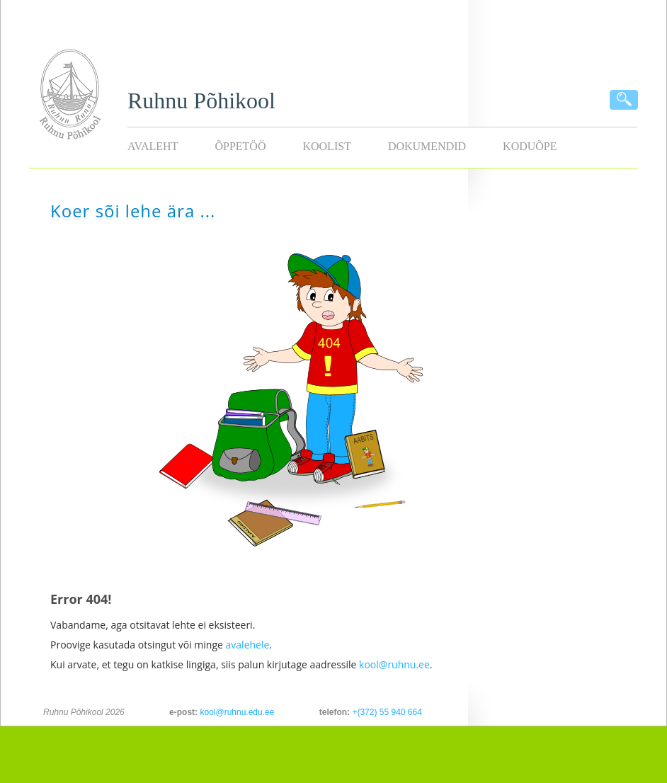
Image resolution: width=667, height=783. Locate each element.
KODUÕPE (530, 146)
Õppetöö (240, 146)
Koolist (326, 146)
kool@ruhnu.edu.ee (237, 712)
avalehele (248, 644)
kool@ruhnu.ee (394, 664)
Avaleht (152, 146)
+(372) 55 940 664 (386, 712)
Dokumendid (427, 146)
